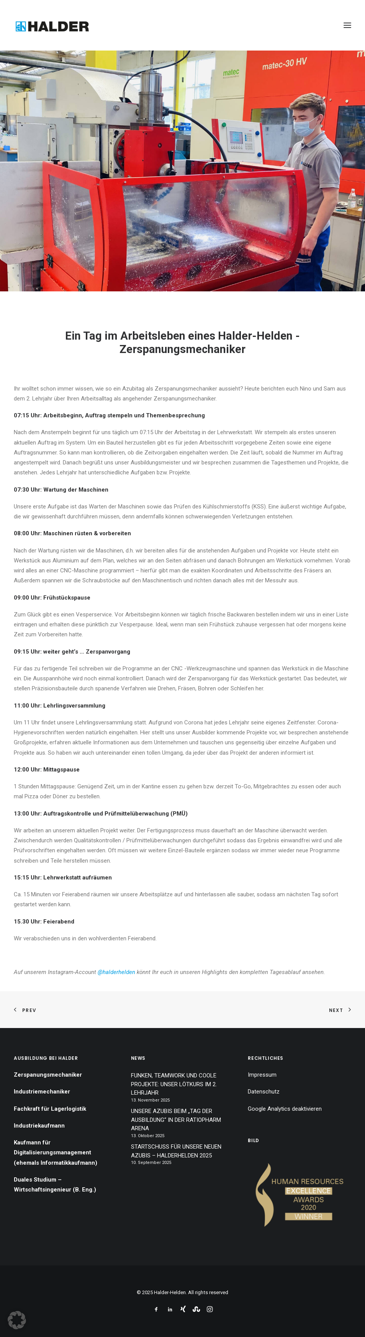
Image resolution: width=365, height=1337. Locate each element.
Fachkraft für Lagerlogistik (50, 1108)
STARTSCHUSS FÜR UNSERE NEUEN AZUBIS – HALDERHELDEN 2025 (176, 1151)
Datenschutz (264, 1091)
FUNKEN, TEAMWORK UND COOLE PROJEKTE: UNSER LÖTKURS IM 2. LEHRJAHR (174, 1084)
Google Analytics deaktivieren (285, 1108)
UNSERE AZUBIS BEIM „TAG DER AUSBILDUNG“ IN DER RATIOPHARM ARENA (176, 1120)
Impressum (262, 1074)
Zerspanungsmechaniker (48, 1074)
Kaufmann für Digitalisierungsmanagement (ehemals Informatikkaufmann (54, 1152)
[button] (347, 25)
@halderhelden (116, 972)
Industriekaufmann (39, 1125)
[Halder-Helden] (52, 25)
